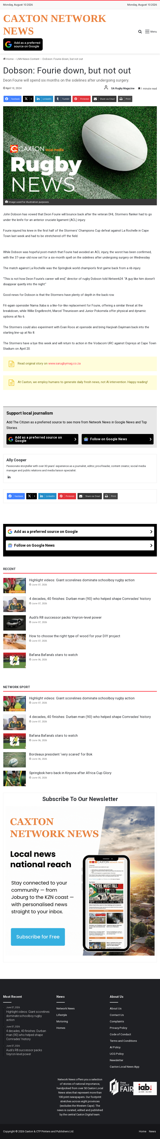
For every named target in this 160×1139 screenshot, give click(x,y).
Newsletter (116, 1060)
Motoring (62, 1021)
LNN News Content (28, 59)
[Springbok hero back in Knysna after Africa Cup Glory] (14, 778)
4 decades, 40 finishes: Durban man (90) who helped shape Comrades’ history (90, 599)
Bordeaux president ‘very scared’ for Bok (60, 754)
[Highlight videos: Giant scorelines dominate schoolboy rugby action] (14, 586)
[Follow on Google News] (118, 439)
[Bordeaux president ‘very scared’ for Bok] (14, 760)
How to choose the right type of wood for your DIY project (74, 636)
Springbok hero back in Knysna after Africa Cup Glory (70, 773)
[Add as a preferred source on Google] (23, 44)
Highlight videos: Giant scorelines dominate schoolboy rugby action (82, 580)
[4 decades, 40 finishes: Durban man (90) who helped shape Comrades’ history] (14, 604)
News (152, 1131)
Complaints (117, 1021)
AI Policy (115, 1047)
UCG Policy (117, 1053)
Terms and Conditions (123, 1040)
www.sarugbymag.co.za (64, 363)
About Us (115, 1008)
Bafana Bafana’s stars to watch (53, 655)
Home (8, 59)
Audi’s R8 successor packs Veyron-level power (65, 617)
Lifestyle (61, 1015)
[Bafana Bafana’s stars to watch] (14, 660)
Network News (65, 1008)
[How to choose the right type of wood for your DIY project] (14, 642)
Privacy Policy (118, 1027)
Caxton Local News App (124, 1066)
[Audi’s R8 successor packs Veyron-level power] (14, 623)
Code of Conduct (120, 1034)
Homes (60, 1027)
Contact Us (117, 1015)
